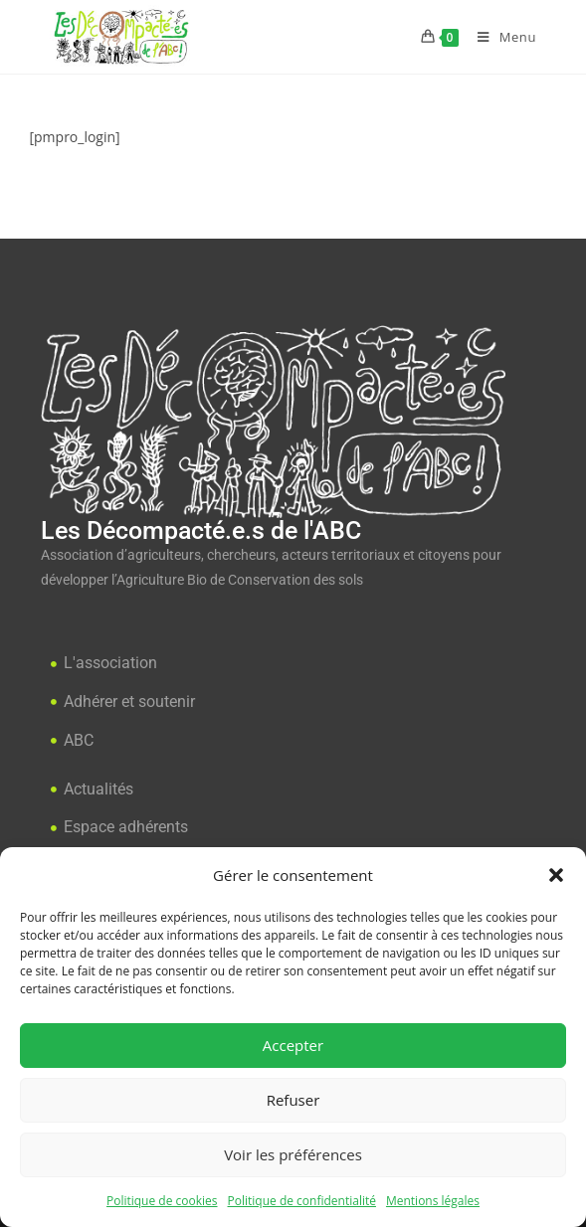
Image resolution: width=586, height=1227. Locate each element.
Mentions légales (433, 1200)
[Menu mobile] (499, 37)
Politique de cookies (162, 1200)
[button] (556, 875)
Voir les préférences (293, 1154)
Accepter (293, 1045)
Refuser (293, 1100)
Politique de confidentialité (302, 1200)
